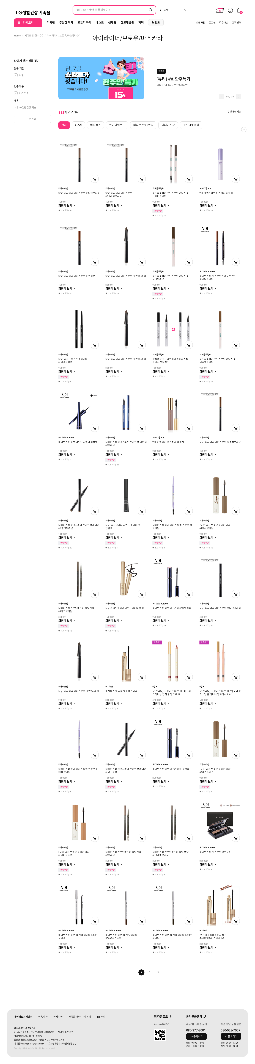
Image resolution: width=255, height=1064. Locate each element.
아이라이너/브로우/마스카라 (61, 35)
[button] (221, 96)
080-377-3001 (196, 1030)
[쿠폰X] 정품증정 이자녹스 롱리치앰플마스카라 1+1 (212, 936)
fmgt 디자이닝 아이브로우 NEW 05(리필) (126, 276)
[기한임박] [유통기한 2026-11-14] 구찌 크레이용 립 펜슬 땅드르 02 (171, 692)
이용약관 (43, 1016)
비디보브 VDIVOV (207, 271)
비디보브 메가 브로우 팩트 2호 (215, 852)
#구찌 (154, 686)
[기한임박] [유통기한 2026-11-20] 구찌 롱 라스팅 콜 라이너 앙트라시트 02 (220, 692)
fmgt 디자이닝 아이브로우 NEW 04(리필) (79, 691)
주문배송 (223, 22)
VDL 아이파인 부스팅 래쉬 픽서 (168, 442)
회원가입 (200, 22)
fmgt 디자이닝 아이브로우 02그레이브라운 (118, 194)
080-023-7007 (230, 1030)
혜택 (141, 22)
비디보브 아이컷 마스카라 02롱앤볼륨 (171, 608)
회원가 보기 (65, 205)
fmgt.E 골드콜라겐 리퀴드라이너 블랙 (124, 608)
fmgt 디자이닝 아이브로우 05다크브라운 (79, 192)
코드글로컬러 (158, 188)
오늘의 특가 (84, 22)
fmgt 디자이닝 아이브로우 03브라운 (76, 276)
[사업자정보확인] (57, 1039)
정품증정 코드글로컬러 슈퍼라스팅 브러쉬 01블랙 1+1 (170, 360)
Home (17, 35)
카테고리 (28, 23)
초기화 (32, 119)
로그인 (212, 22)
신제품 (112, 22)
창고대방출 (127, 22)
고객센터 (236, 22)
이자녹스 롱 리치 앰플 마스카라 (121, 691)
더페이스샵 (63, 188)
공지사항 (58, 1016)
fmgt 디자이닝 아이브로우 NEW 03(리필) (126, 359)
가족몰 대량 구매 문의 (79, 1016)
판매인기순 (235, 111)
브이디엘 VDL (205, 188)
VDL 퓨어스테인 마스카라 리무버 (216, 192)
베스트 (100, 22)
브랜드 (156, 22)
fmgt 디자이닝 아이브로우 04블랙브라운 (220, 442)
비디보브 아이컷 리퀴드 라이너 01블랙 (77, 442)
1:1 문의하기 (196, 1036)
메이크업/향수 (31, 35)
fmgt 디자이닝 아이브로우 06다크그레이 (220, 608)
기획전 (51, 22)
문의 (101, 1016)
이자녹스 (109, 686)
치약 (164, 10)
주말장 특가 (66, 22)
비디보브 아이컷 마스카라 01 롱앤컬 (170, 768)
